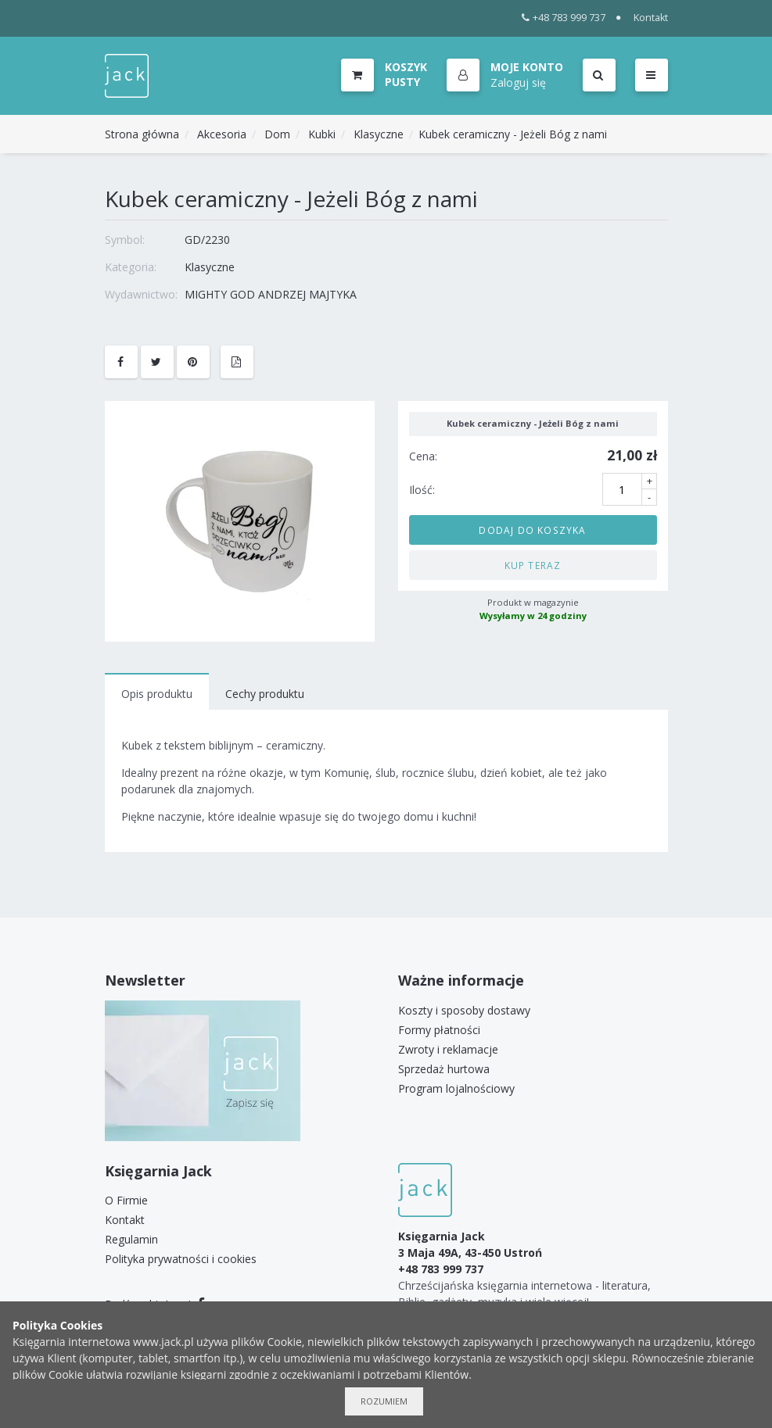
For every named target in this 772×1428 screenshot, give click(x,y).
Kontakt (651, 17)
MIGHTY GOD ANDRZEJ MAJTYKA (271, 294)
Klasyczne (379, 134)
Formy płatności (439, 1029)
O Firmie (126, 1200)
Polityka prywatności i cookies (181, 1258)
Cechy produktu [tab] (264, 693)
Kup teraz (533, 565)
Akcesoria (221, 134)
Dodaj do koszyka (532, 530)
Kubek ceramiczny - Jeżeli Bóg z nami (512, 134)
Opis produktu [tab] (156, 693)
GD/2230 (207, 239)
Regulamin (131, 1239)
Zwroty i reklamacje (448, 1049)
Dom (277, 134)
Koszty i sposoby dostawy (464, 1010)
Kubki (322, 134)
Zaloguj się (518, 82)
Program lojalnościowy (456, 1088)
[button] (505, 75)
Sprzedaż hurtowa (444, 1068)
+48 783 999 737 (563, 17)
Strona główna (142, 134)
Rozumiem (384, 1401)
